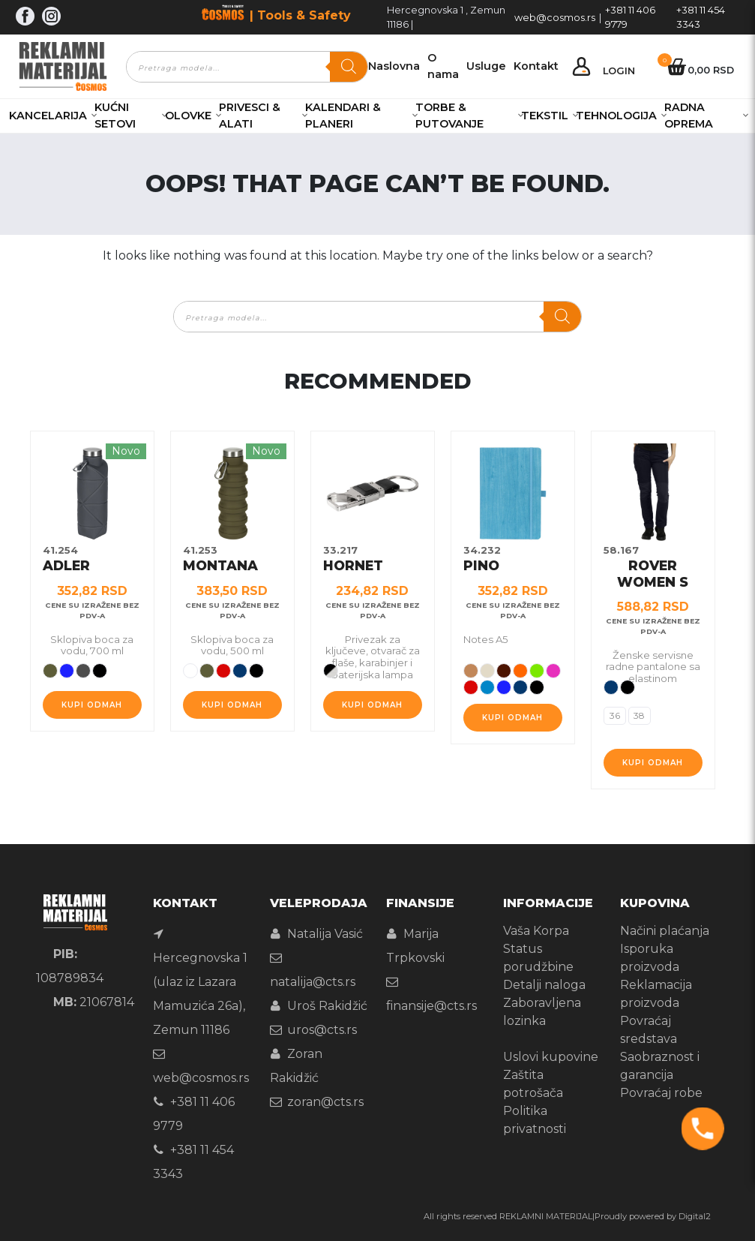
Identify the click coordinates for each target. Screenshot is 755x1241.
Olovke (188, 115)
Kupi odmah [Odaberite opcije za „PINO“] (512, 718)
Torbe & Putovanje (449, 116)
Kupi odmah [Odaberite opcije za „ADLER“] (91, 705)
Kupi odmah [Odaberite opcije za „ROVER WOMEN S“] (652, 763)
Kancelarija (48, 115)
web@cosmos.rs (554, 17)
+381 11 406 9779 (630, 17)
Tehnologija (616, 115)
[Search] (348, 67)
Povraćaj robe (661, 1093)
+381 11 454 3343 (700, 17)
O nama (443, 66)
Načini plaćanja (664, 931)
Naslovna (394, 66)
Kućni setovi (115, 116)
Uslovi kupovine (550, 1057)
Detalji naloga (544, 985)
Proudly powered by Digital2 (653, 1216)
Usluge (486, 66)
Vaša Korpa (536, 931)
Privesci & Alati (249, 116)
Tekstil (544, 115)
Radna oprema (688, 116)
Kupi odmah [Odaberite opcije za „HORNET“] (372, 705)
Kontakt (536, 66)
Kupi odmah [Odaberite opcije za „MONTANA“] (232, 705)
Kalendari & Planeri (343, 116)
